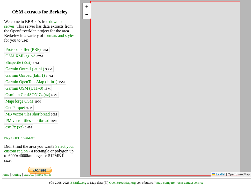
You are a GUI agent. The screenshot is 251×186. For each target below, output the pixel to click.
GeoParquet (18, 107)
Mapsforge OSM (23, 101)
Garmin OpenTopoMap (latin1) (35, 82)
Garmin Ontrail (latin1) (28, 69)
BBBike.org (78, 182)
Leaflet (218, 174)
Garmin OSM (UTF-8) (28, 88)
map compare (165, 182)
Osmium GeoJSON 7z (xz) (31, 94)
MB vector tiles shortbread (31, 114)
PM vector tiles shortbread (31, 120)
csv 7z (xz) (18, 127)
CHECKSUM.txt (22, 138)
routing (16, 174)
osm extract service (190, 182)
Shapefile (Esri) (22, 62)
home (5, 174)
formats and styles (59, 35)
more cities (44, 174)
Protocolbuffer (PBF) (26, 49)
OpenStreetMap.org (122, 182)
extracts (29, 174)
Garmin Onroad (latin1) (29, 75)
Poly (7, 138)
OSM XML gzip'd (24, 56)
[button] (87, 7)
